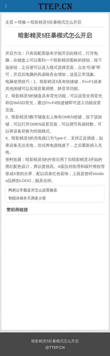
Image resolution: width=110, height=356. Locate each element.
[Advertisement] (55, 271)
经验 (22, 22)
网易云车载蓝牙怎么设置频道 (32, 190)
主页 (9, 22)
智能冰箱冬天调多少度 (27, 198)
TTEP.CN (57, 347)
